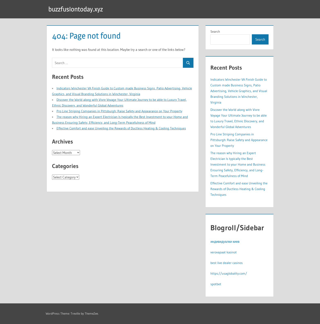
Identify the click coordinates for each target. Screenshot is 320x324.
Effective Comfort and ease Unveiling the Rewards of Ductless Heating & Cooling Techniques (121, 128)
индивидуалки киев (224, 241)
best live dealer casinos (226, 263)
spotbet (215, 284)
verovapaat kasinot (223, 252)
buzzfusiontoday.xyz (75, 9)
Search (215, 31)
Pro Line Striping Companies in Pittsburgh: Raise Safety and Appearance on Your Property (119, 111)
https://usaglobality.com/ (228, 273)
